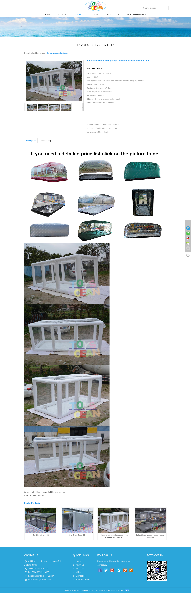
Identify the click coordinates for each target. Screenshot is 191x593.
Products (80, 15)
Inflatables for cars (38, 53)
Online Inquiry (45, 141)
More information (137, 15)
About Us (63, 15)
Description (31, 141)
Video (96, 15)
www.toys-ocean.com (42, 580)
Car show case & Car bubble (57, 53)
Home (47, 15)
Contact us (113, 15)
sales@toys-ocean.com (44, 576)
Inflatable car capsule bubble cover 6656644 (48, 492)
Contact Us (81, 576)
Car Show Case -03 (36, 496)
